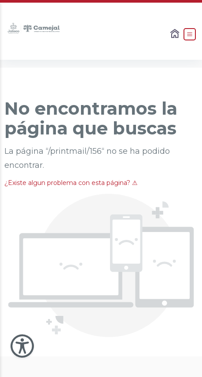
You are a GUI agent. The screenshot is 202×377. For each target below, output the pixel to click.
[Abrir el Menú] (190, 34)
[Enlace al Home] (175, 34)
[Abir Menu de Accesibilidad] (22, 346)
